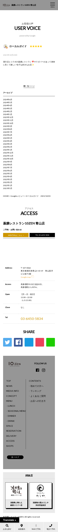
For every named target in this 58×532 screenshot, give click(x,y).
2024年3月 (7, 108)
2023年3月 (7, 144)
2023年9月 (7, 126)
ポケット (39, 342)
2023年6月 (7, 135)
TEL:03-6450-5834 (42, 235)
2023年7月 (7, 132)
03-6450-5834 (32, 318)
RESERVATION (13, 430)
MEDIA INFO (12, 391)
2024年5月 (7, 102)
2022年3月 (7, 179)
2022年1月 (7, 185)
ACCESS (10, 441)
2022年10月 (8, 159)
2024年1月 (7, 114)
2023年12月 (8, 117)
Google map (27, 277)
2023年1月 (7, 150)
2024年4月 (7, 105)
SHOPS (9, 446)
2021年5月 (7, 188)
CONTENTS (35, 381)
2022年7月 (7, 167)
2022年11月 (8, 156)
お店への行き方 (38, 401)
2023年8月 (7, 129)
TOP (8, 381)
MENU (9, 401)
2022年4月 (7, 176)
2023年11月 (8, 120)
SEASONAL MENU (17, 411)
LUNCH (11, 406)
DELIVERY (11, 436)
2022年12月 (8, 153)
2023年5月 (7, 138)
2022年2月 (7, 182)
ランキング (35, 391)
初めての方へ (36, 386)
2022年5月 (7, 173)
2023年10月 (8, 123)
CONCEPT (11, 396)
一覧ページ (29, 86)
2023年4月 (7, 141)
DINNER (12, 416)
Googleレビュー (17, 196)
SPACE (9, 426)
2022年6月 (7, 170)
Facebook (18, 342)
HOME (6, 196)
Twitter (7, 342)
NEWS (9, 386)
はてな (29, 342)
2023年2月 (7, 147)
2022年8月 (7, 164)
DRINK (11, 421)
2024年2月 (7, 111)
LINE (50, 342)
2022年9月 (7, 161)
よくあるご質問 (38, 396)
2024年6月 (7, 99)
